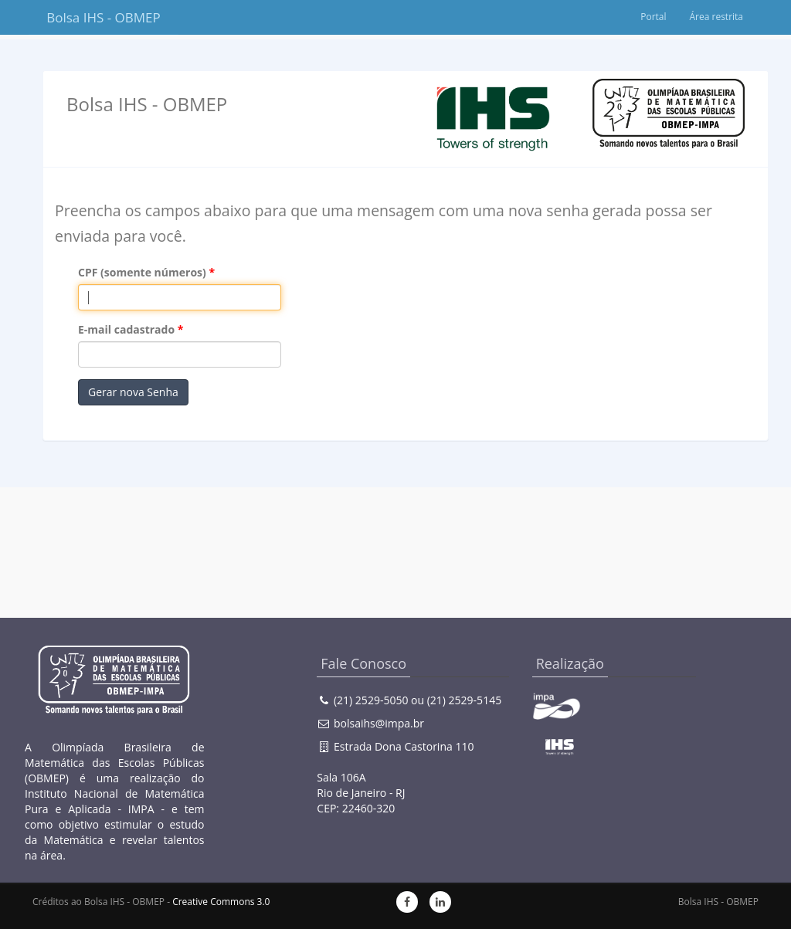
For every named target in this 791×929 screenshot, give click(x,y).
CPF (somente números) (142, 272)
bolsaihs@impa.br (379, 723)
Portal (653, 16)
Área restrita (716, 16)
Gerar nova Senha (133, 392)
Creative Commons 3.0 (221, 901)
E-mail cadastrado (126, 329)
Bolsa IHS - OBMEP (103, 17)
